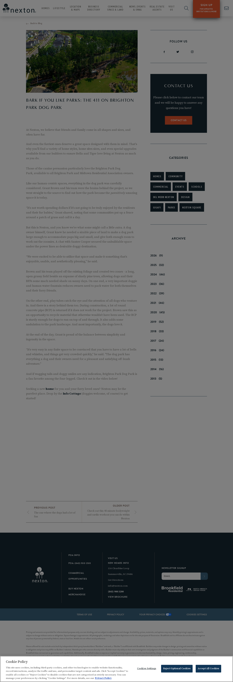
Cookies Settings (146, 669)
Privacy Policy (103, 678)
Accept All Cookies (208, 669)
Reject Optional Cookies (177, 669)
